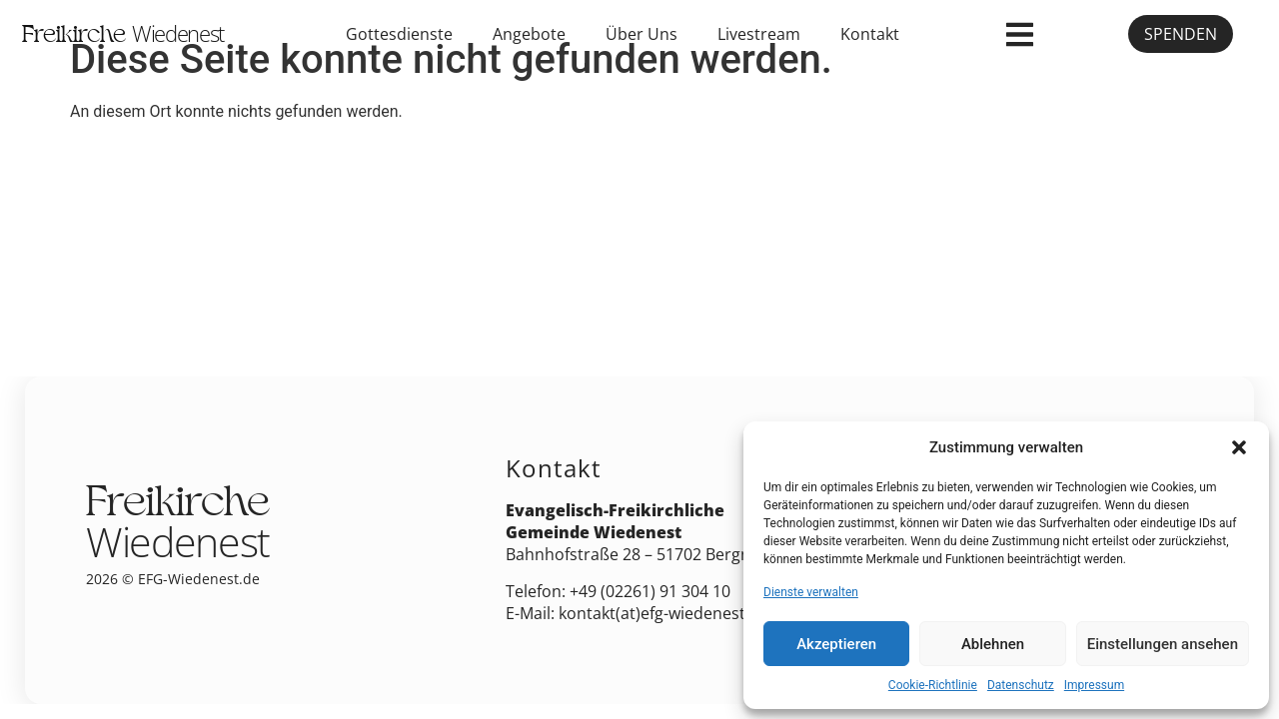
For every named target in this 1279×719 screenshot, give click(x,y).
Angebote (529, 34)
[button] (1239, 447)
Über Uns (641, 34)
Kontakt (869, 34)
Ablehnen (992, 644)
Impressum (1094, 685)
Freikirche (123, 37)
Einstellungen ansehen (1162, 644)
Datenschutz (1020, 685)
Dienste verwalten (810, 592)
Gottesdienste (399, 34)
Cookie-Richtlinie (932, 685)
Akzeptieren (836, 644)
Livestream (758, 34)
